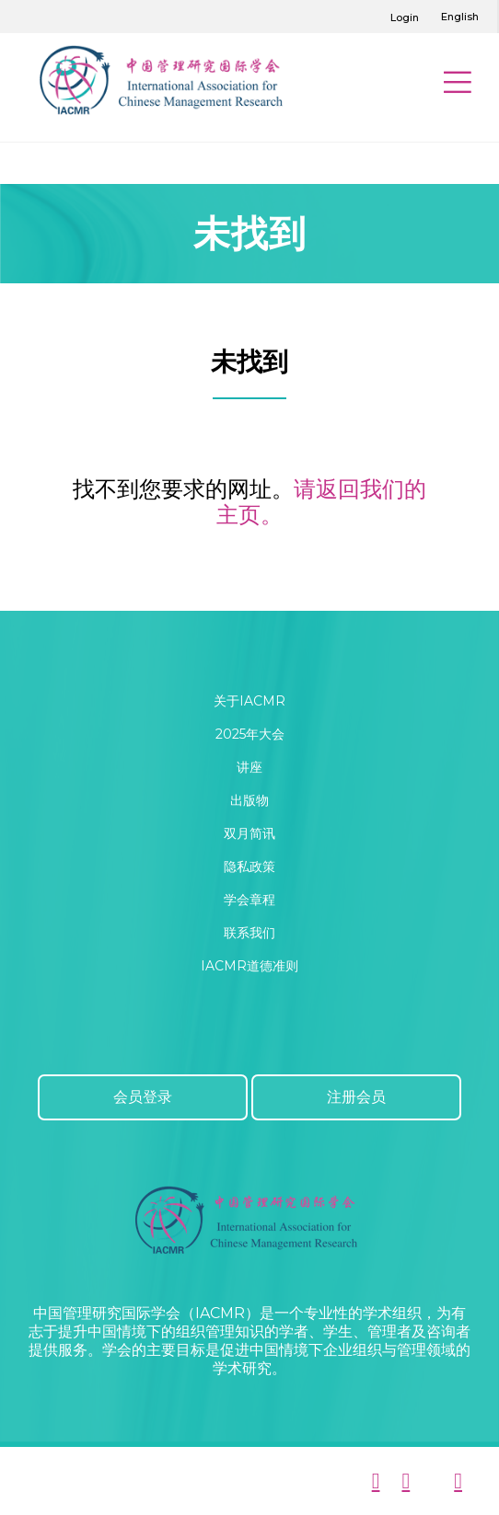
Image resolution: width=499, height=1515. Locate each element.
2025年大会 (249, 734)
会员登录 (142, 1097)
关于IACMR (249, 701)
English (460, 16)
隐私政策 (249, 866)
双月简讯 (249, 833)
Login (404, 17)
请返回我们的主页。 (321, 502)
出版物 (249, 800)
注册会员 (356, 1097)
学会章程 (249, 899)
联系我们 (249, 932)
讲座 (249, 767)
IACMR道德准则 (249, 966)
